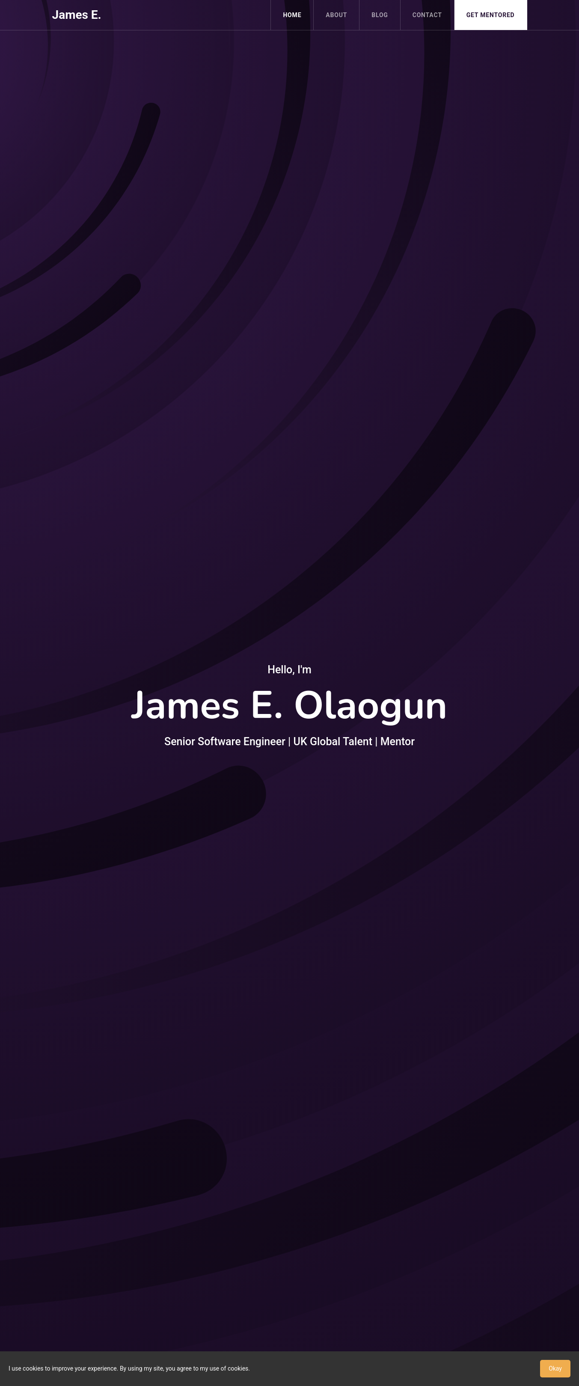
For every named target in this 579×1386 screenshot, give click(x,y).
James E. (76, 15)
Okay (555, 1368)
